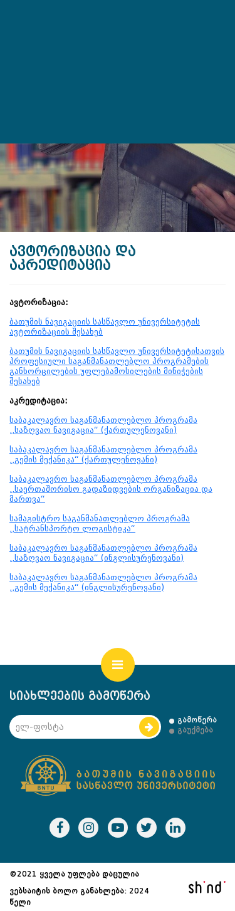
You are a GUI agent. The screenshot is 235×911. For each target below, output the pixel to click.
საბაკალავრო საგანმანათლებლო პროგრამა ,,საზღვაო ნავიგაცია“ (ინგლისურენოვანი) (103, 553)
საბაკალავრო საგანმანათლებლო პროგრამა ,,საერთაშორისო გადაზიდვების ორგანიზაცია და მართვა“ (110, 489)
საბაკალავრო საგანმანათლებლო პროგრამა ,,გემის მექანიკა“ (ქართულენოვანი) (103, 454)
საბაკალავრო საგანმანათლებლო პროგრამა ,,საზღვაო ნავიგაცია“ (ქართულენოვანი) (103, 425)
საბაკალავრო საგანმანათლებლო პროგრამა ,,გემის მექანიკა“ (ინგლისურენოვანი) (103, 582)
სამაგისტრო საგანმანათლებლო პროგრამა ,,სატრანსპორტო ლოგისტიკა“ (99, 523)
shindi (207, 887)
